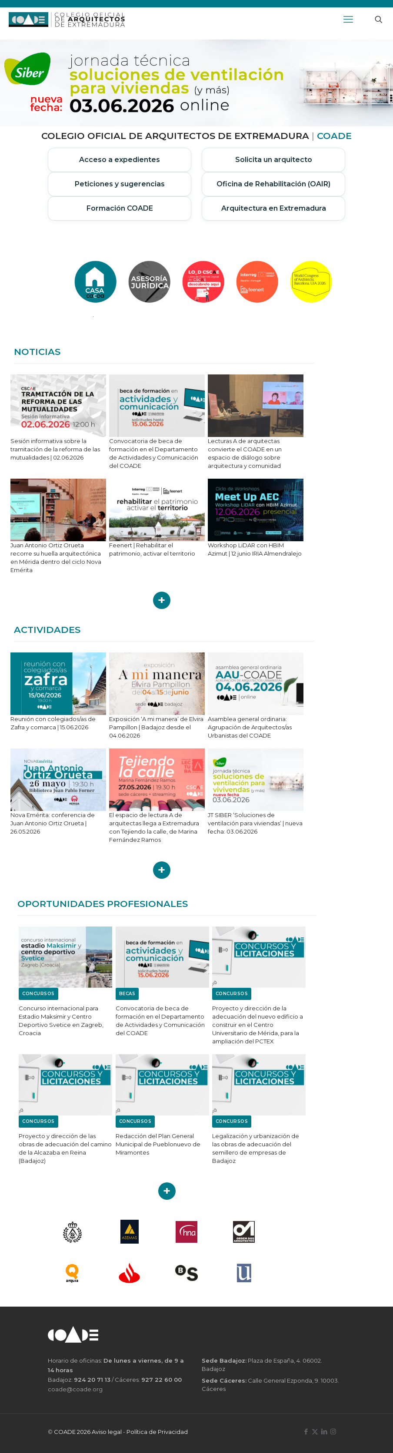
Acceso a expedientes (119, 160)
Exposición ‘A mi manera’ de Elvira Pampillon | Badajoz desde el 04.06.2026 (156, 727)
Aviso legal (107, 1431)
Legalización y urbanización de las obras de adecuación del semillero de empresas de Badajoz (255, 1148)
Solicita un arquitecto (273, 160)
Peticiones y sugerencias (120, 184)
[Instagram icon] (333, 1431)
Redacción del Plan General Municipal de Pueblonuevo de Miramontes (158, 1144)
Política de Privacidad (157, 1431)
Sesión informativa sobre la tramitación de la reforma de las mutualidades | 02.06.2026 (55, 449)
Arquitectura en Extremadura (273, 208)
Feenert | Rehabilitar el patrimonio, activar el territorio (152, 549)
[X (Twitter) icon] (315, 1431)
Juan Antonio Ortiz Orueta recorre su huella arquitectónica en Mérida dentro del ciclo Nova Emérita (55, 557)
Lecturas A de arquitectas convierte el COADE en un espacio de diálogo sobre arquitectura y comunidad (245, 453)
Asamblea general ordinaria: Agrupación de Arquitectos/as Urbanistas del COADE (250, 727)
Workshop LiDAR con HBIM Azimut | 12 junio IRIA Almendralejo (255, 549)
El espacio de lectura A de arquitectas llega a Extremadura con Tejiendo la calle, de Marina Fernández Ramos (154, 827)
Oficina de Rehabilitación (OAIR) (273, 184)
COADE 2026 (73, 1431)
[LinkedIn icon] (324, 1431)
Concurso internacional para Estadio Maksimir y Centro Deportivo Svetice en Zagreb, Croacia (61, 1020)
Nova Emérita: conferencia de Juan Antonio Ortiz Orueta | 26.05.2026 (52, 823)
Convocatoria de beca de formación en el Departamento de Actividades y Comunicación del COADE (153, 453)
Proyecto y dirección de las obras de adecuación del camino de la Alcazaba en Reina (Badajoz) (65, 1148)
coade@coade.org (75, 1389)
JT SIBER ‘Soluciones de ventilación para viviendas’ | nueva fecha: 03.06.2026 (255, 823)
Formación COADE (120, 208)
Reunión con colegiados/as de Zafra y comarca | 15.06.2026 (53, 723)
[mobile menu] (348, 19)
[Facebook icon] (306, 1431)
